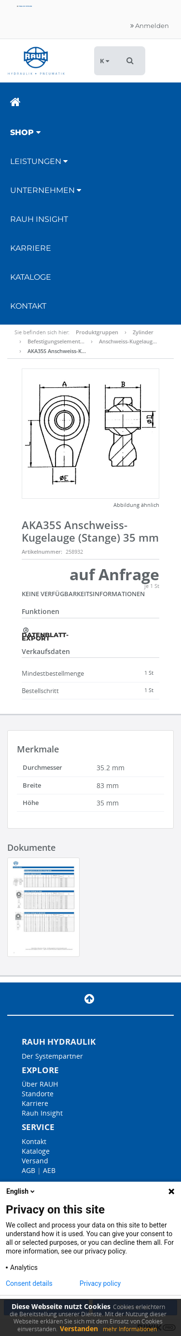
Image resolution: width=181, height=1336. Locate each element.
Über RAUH (40, 1084)
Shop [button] (25, 132)
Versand (35, 1160)
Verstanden (79, 1328)
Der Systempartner (52, 1056)
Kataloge (30, 277)
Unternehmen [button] (45, 190)
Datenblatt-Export (45, 634)
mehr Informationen (130, 1329)
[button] (130, 60)
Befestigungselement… (56, 341)
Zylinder (143, 332)
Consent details (29, 1283)
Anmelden (149, 25)
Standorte (38, 1093)
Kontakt (28, 306)
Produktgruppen (97, 332)
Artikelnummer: (42, 551)
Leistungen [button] (39, 161)
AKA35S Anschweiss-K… (57, 350)
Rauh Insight (42, 1113)
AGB (28, 1170)
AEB (49, 1170)
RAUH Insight (39, 219)
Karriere (30, 248)
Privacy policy (100, 1283)
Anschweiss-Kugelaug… (128, 341)
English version (24, 6)
